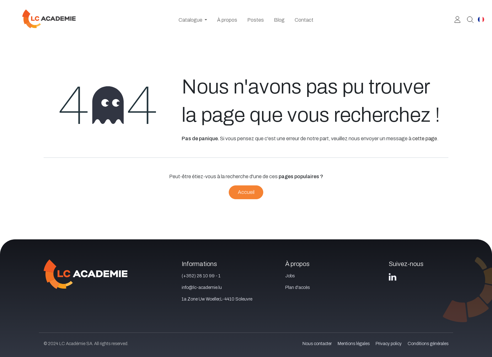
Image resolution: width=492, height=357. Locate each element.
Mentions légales (354, 343)
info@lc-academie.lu (202, 287)
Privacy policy (389, 343)
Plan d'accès (297, 287)
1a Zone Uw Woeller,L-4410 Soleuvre (217, 299)
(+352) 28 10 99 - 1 (201, 276)
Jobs (290, 276)
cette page (424, 138)
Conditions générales (428, 343)
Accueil (246, 192)
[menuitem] (193, 20)
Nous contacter (317, 343)
